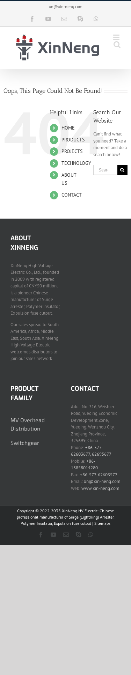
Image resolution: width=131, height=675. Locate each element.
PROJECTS (71, 151)
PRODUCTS (73, 140)
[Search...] (105, 170)
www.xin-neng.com (100, 488)
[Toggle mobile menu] (117, 37)
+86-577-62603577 (98, 475)
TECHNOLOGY (76, 163)
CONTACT (71, 195)
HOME (68, 128)
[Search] (122, 170)
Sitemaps (102, 523)
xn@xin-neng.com (65, 6)
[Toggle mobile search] (117, 44)
